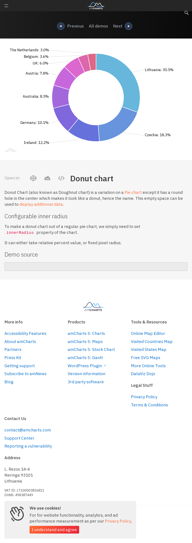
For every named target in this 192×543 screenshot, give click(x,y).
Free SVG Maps (145, 357)
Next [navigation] (122, 26)
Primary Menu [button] (6, 5)
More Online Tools (148, 365)
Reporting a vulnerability (28, 446)
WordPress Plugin (87, 365)
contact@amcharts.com (27, 430)
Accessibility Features (25, 333)
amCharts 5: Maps (85, 341)
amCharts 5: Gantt (85, 357)
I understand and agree (54, 529)
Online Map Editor (148, 333)
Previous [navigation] (70, 26)
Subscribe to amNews (25, 373)
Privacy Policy (144, 396)
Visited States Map (148, 349)
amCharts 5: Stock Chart (91, 349)
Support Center (19, 438)
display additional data (41, 204)
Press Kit (12, 357)
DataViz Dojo (143, 373)
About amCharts (20, 341)
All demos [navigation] (98, 26)
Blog (8, 381)
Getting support (19, 365)
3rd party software (86, 381)
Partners (12, 349)
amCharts (96, 5)
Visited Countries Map (152, 341)
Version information (86, 373)
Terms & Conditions (149, 404)
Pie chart (133, 192)
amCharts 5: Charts (86, 333)
